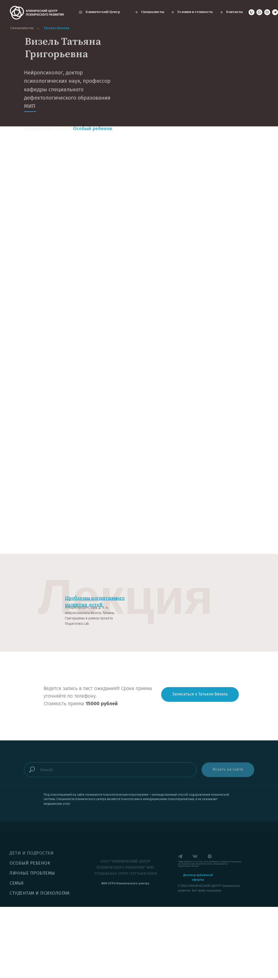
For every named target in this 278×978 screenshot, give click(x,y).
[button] (99, 12)
